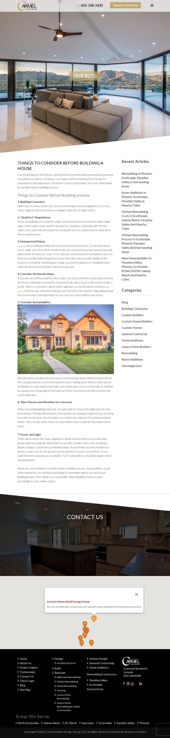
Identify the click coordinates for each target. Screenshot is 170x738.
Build (58, 668)
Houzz (141, 684)
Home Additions (132, 340)
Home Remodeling (66, 686)
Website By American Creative (128, 731)
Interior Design (98, 658)
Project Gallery (29, 667)
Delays (22, 245)
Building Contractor (135, 308)
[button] (94, 619)
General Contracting (101, 663)
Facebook (124, 684)
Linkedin (128, 684)
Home (23, 658)
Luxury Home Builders (136, 346)
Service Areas (95, 689)
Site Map (25, 689)
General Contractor (134, 334)
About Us (25, 663)
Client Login (27, 680)
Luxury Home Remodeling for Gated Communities (68, 706)
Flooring (61, 690)
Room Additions (132, 359)
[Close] (136, 594)
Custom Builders (133, 315)
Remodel (60, 672)
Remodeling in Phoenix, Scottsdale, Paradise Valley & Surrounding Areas (137, 180)
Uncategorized (131, 365)
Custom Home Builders (137, 321)
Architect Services (66, 663)
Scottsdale (95, 684)
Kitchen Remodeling (67, 681)
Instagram (136, 683)
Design (59, 658)
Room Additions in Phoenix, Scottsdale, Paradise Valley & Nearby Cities (135, 199)
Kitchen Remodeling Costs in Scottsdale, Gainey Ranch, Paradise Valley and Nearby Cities (137, 220)
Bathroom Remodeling (68, 677)
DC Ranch (71, 723)
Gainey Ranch (52, 723)
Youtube (132, 684)
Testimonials (27, 672)
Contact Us (27, 676)
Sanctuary (88, 723)
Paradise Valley (98, 680)
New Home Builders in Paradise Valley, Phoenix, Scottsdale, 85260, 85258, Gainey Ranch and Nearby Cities (136, 268)
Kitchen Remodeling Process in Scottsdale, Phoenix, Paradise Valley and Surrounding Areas (137, 243)
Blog (125, 302)
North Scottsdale (28, 723)
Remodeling (129, 353)
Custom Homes (132, 327)
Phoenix (144, 723)
